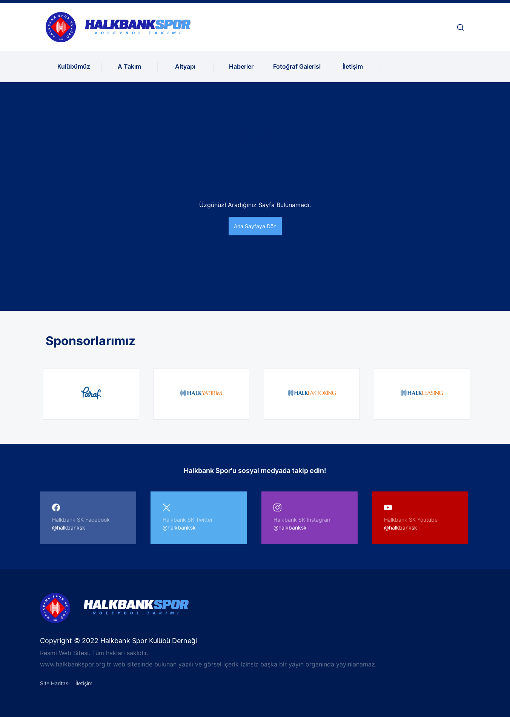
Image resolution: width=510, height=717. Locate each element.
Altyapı (185, 66)
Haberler (241, 66)
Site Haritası (54, 683)
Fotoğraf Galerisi (297, 66)
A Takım (129, 66)
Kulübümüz (73, 66)
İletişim (353, 66)
